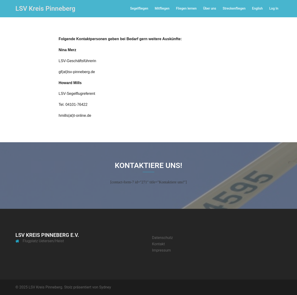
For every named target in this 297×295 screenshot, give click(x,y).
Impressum (161, 250)
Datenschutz (162, 237)
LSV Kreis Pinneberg (45, 8)
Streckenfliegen (234, 8)
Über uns (209, 8)
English (257, 8)
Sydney (105, 287)
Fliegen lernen (186, 8)
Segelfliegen (139, 8)
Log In (273, 8)
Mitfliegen (162, 8)
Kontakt (158, 244)
